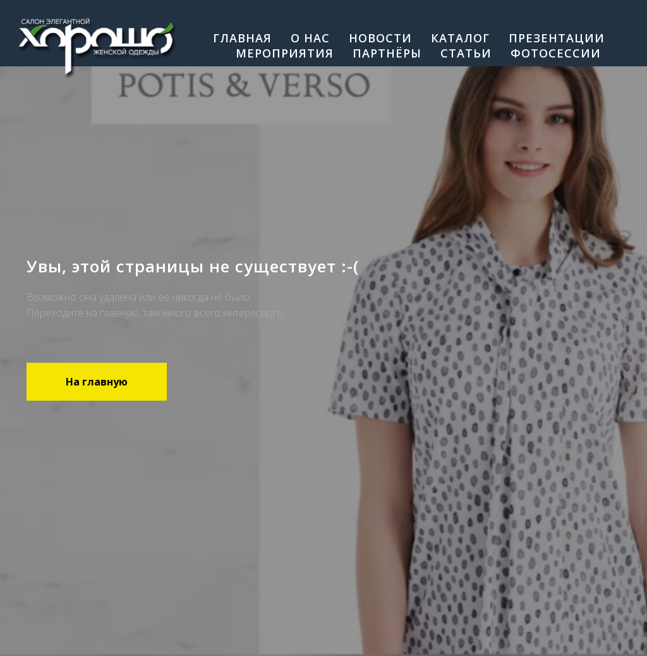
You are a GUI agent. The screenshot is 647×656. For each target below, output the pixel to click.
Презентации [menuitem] (557, 38)
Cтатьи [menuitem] (466, 53)
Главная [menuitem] (242, 38)
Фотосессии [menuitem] (556, 53)
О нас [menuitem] (310, 38)
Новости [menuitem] (380, 38)
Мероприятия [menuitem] (285, 53)
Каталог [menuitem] (460, 38)
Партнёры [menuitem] (387, 53)
